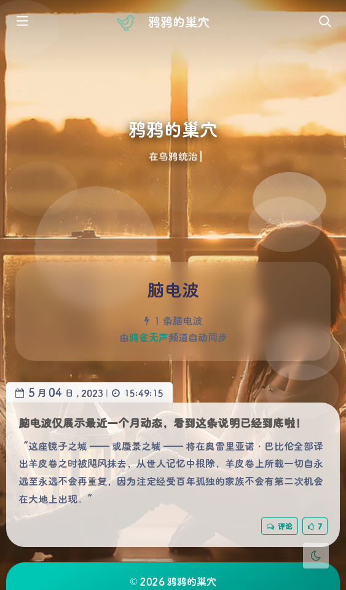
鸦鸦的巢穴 (179, 22)
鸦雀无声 (148, 337)
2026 (152, 581)
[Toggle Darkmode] (316, 555)
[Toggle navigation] (324, 22)
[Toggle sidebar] (21, 22)
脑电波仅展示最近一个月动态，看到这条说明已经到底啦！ (162, 422)
